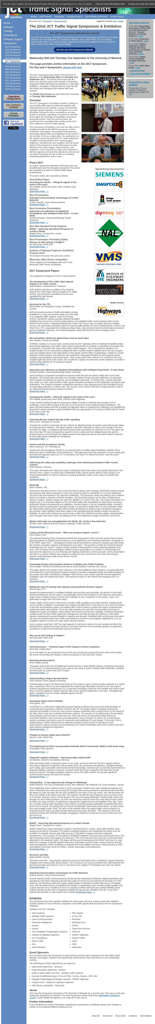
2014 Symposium (13, 72)
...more (140, 36)
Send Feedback (145, 1016)
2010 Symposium (13, 83)
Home (34, 16)
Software (45, 16)
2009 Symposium (13, 86)
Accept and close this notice (141, 4)
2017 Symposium (13, 61)
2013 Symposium (13, 75)
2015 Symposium (13, 69)
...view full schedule (137, 71)
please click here (72, 67)
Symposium (116, 16)
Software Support (13, 39)
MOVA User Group (13, 64)
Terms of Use (108, 1016)
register (121, 21)
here (130, 94)
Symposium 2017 (60, 21)
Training (59, 16)
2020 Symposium (13, 52)
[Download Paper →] (38, 191)
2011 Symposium (13, 80)
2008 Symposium (13, 89)
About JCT (96, 1016)
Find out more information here (110, 4)
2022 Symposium (13, 47)
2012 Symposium (13, 78)
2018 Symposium (13, 58)
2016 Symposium (13, 66)
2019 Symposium (13, 55)
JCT (39, 21)
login (115, 21)
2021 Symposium (13, 49)
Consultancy (74, 16)
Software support (96, 16)
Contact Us (133, 1016)
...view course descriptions (139, 74)
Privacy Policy (120, 1016)
